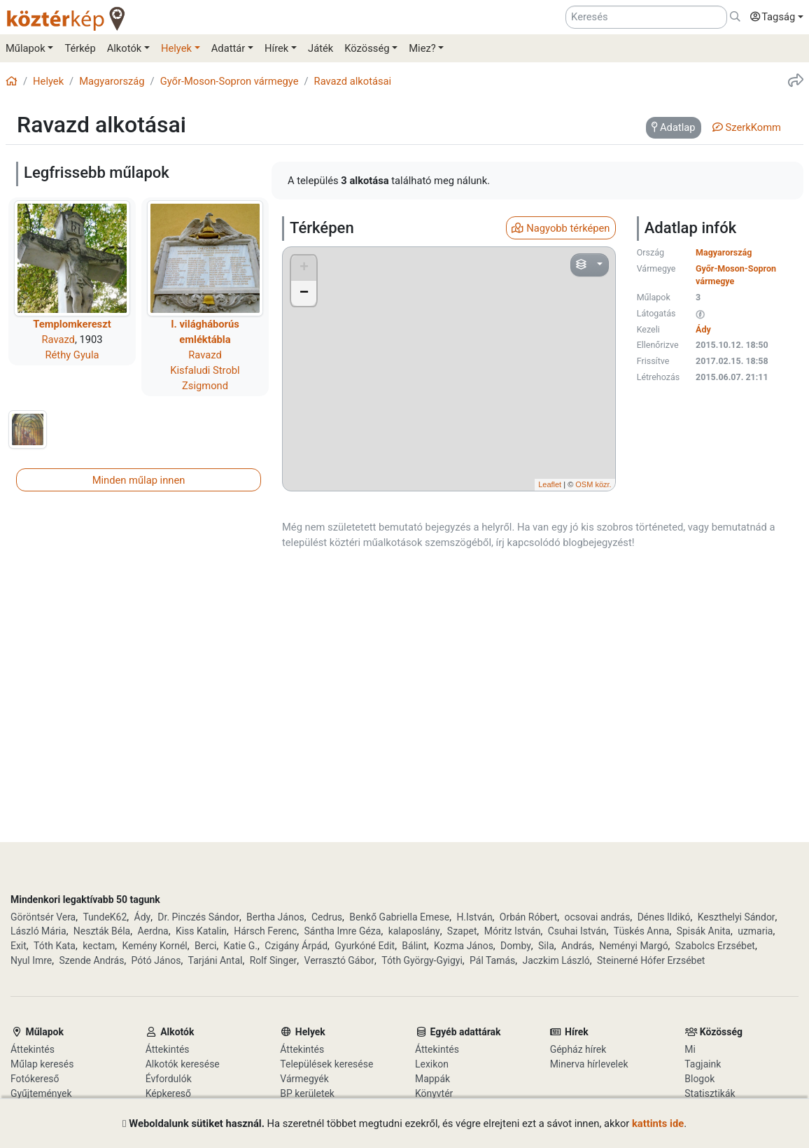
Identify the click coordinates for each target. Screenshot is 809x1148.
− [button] (304, 293)
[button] (773, 17)
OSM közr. (593, 484)
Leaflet (549, 484)
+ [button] (304, 268)
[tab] (673, 128)
